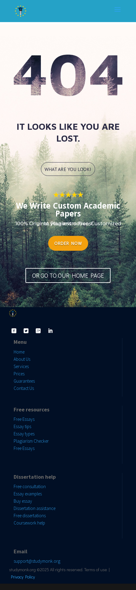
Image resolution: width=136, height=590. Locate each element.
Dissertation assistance (34, 508)
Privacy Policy (23, 577)
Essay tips (22, 426)
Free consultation (30, 486)
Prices (19, 374)
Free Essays (24, 419)
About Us (22, 359)
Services (21, 366)
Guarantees (24, 381)
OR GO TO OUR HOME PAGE (68, 275)
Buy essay (23, 501)
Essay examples (28, 494)
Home (19, 352)
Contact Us (24, 388)
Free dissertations (30, 515)
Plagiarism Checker (31, 441)
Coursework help (29, 523)
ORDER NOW (68, 243)
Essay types (24, 434)
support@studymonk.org (37, 561)
